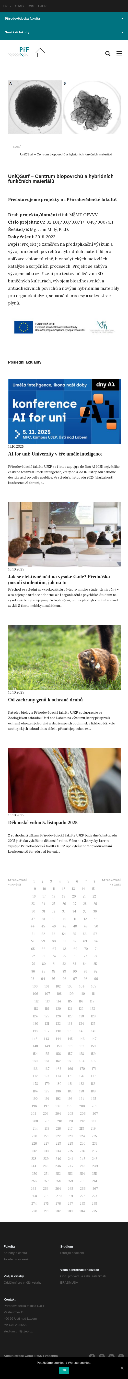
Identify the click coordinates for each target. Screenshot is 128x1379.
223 (70, 1136)
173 (47, 1076)
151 (71, 1046)
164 (81, 1061)
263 (45, 1189)
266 (83, 1189)
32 (53, 911)
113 (48, 1001)
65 (33, 949)
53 (53, 934)
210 (59, 1121)
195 (93, 1099)
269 (46, 1196)
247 (70, 1166)
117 (92, 1001)
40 (64, 919)
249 (95, 1166)
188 (81, 1091)
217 (70, 1128)
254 (82, 1174)
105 (93, 986)
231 (94, 1143)
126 (58, 1016)
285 (94, 1211)
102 (58, 986)
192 (58, 1099)
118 (36, 1009)
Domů (17, 147)
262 (33, 1189)
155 (47, 1054)
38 (43, 919)
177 (93, 1076)
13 (73, 889)
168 (58, 1069)
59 (43, 941)
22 (94, 896)
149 (47, 1046)
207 (95, 1114)
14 (83, 889)
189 (93, 1091)
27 (74, 904)
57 (95, 934)
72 (33, 956)
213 (94, 1121)
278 (82, 1204)
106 (35, 994)
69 (75, 949)
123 (92, 1009)
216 (58, 1128)
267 (95, 1189)
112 (37, 1001)
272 (82, 1196)
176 (81, 1076)
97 (75, 979)
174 (58, 1076)
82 (64, 964)
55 (74, 934)
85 (95, 964)
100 (35, 986)
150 (59, 1046)
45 (43, 926)
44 (33, 926)
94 (43, 979)
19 (63, 896)
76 (75, 956)
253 (70, 1174)
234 (58, 1151)
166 (35, 1069)
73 (43, 956)
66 (44, 949)
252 (58, 1174)
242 (82, 1159)
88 (54, 971)
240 (58, 1159)
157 (70, 1054)
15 (93, 889)
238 (33, 1159)
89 (64, 971)
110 (83, 994)
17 (44, 896)
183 (93, 1084)
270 (59, 1196)
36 (95, 911)
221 (46, 1136)
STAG (19, 6)
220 (34, 1136)
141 (93, 1031)
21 (84, 896)
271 (71, 1196)
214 (35, 1128)
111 (93, 994)
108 (59, 994)
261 (94, 1181)
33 (64, 911)
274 (34, 1204)
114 (59, 1001)
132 (58, 1024)
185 (47, 1091)
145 (70, 1039)
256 (34, 1181)
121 (70, 1009)
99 (96, 979)
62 (74, 941)
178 (35, 1084)
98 (85, 979)
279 (94, 1204)
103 (70, 986)
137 (47, 1031)
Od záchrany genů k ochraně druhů (45, 699)
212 (82, 1121)
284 (82, 1211)
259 (70, 1181)
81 (54, 964)
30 (33, 911)
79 (33, 964)
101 (47, 986)
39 (54, 919)
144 (58, 1039)
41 (74, 919)
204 (58, 1114)
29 (95, 904)
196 (34, 1106)
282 (58, 1211)
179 (47, 1084)
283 (70, 1211)
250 (34, 1174)
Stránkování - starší (111, 882)
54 (64, 934)
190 (35, 1099)
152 (82, 1046)
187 (70, 1091)
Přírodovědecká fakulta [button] (64, 18)
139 (70, 1031)
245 (45, 1166)
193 (70, 1099)
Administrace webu (18, 1356)
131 (47, 1024)
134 (81, 1024)
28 (85, 904)
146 (82, 1039)
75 (64, 956)
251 (46, 1174)
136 (35, 1031)
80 (44, 964)
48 (75, 926)
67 (54, 949)
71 (96, 949)
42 (85, 919)
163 (70, 1061)
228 (58, 1143)
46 (54, 926)
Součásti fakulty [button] (64, 32)
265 (70, 1189)
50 (96, 926)
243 (94, 1159)
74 (54, 956)
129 (93, 1016)
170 (82, 1069)
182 (81, 1084)
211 (71, 1121)
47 (64, 926)
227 (46, 1143)
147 (94, 1039)
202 (33, 1114)
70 (86, 949)
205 (70, 1114)
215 (47, 1128)
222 (58, 1136)
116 (81, 1001)
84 (85, 964)
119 (47, 1009)
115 (70, 1001)
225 (94, 1136)
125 (47, 1016)
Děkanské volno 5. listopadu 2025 (43, 822)
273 (94, 1196)
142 (34, 1039)
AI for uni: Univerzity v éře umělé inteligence (55, 453)
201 (94, 1106)
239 (46, 1159)
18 (53, 896)
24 (43, 904)
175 (70, 1076)
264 (58, 1189)
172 (35, 1076)
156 (58, 1054)
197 (46, 1106)
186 (58, 1091)
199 (69, 1106)
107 (47, 994)
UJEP (42, 6)
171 (94, 1069)
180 (59, 1084)
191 (47, 1099)
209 (47, 1121)
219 (93, 1128)
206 (83, 1114)
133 (70, 1024)
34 (74, 911)
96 (64, 979)
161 (47, 1061)
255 (94, 1174)
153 (93, 1046)
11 (54, 889)
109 (71, 994)
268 (34, 1196)
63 (85, 941)
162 (58, 1061)
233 (46, 1151)
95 (54, 979)
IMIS (31, 6)
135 (93, 1024)
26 (64, 904)
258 (58, 1181)
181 (70, 1084)
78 (95, 956)
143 (46, 1039)
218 (81, 1128)
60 (54, 941)
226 (34, 1143)
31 (43, 911)
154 (35, 1054)
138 (58, 1031)
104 (81, 986)
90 (75, 971)
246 (58, 1166)
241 (70, 1159)
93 (32, 979)
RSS (38, 1356)
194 (81, 1099)
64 (96, 941)
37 (33, 919)
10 (44, 889)
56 (85, 934)
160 (35, 1061)
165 (93, 1061)
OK (64, 1370)
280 (34, 1211)
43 (95, 919)
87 (43, 971)
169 (70, 1069)
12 (63, 889)
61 (64, 941)
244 (33, 1166)
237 (94, 1151)
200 (82, 1106)
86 (33, 971)
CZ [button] (7, 6)
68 (65, 949)
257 (46, 1181)
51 (33, 934)
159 (93, 1054)
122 (81, 1009)
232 (34, 1151)
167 (47, 1069)
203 (45, 1114)
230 (82, 1143)
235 (70, 1151)
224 (82, 1136)
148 (35, 1046)
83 (74, 964)
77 (85, 956)
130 (35, 1024)
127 (70, 1016)
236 (82, 1151)
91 (85, 971)
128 (81, 1016)
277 (70, 1204)
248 (82, 1166)
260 (82, 1181)
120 (58, 1009)
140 (81, 1031)
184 (35, 1091)
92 (95, 971)
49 (86, 926)
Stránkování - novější (17, 882)
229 (70, 1143)
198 (58, 1106)
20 (74, 896)
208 (35, 1121)
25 (54, 904)
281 (46, 1211)
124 (35, 1016)
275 (46, 1204)
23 (33, 904)
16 (34, 896)
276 (58, 1204)
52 (43, 934)
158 (81, 1054)
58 (33, 941)
